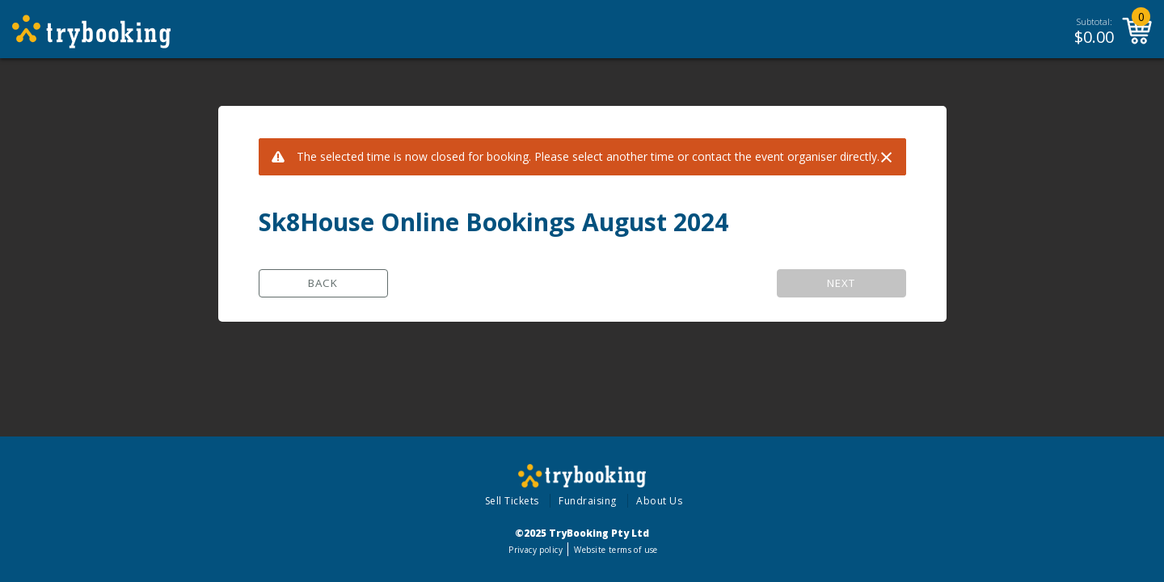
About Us (659, 501)
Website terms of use (615, 549)
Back (323, 283)
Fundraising (588, 501)
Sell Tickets (512, 501)
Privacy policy (535, 549)
